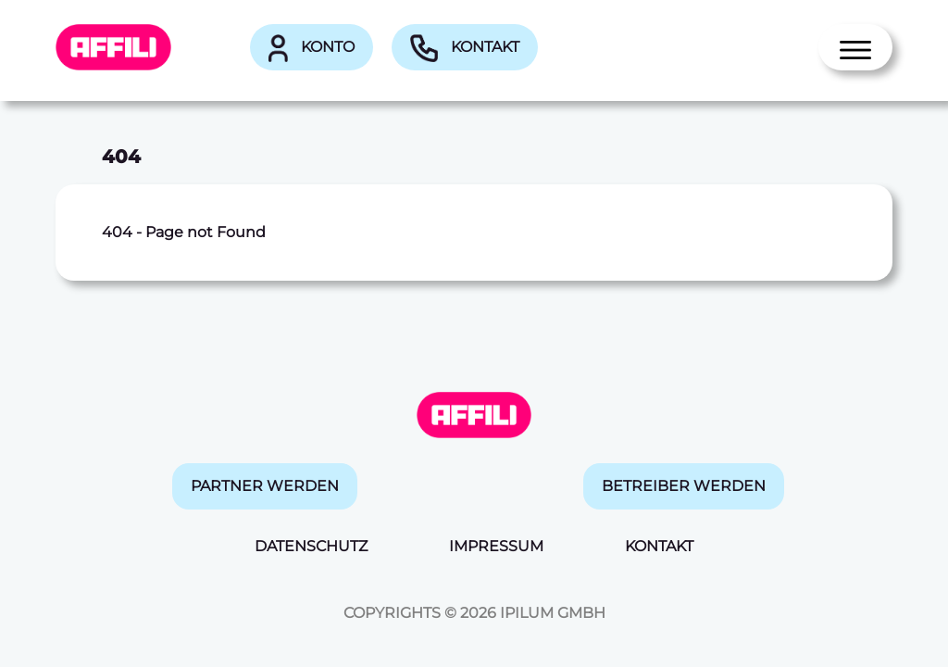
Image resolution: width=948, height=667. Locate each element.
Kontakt (464, 48)
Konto (311, 48)
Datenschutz (311, 546)
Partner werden (265, 486)
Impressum (496, 546)
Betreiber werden (684, 486)
